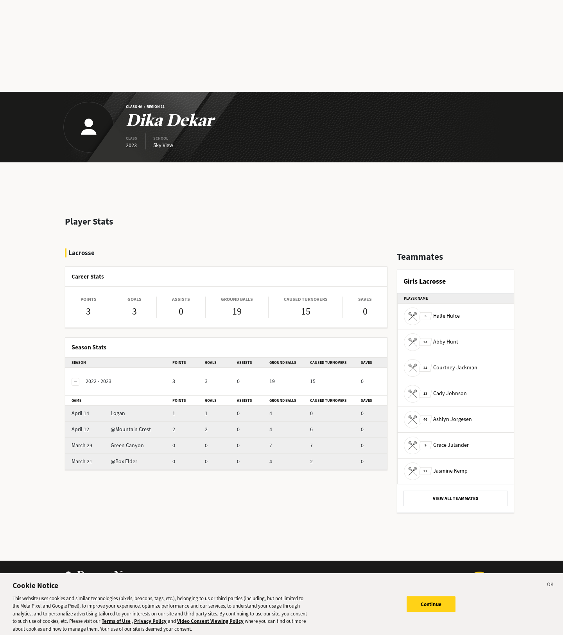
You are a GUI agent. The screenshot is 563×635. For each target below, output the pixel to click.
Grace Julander (436, 445)
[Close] (550, 589)
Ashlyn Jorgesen (438, 419)
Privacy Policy (150, 625)
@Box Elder (104, 461)
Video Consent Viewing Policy (210, 625)
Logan (98, 413)
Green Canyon (108, 445)
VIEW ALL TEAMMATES (456, 498)
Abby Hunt (431, 341)
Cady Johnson (435, 393)
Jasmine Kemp (436, 471)
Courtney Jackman (440, 367)
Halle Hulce (432, 316)
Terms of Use (116, 625)
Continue (431, 608)
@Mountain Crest (111, 429)
